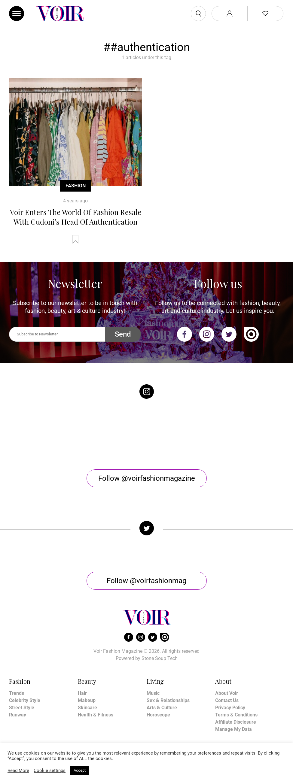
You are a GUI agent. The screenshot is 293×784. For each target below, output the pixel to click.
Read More (18, 770)
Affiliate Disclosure (235, 722)
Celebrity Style (24, 700)
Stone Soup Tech (160, 658)
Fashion (76, 186)
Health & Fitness (95, 715)
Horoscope (158, 715)
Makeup (87, 700)
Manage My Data (233, 729)
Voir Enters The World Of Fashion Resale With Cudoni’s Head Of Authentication (75, 216)
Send (123, 334)
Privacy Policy (230, 707)
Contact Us (227, 700)
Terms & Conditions (236, 715)
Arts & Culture (162, 707)
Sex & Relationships (168, 700)
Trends (16, 693)
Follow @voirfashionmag (146, 581)
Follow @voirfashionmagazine (146, 478)
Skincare (87, 707)
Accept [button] (80, 770)
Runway (17, 715)
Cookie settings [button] (50, 770)
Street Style (21, 707)
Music (153, 693)
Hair (82, 693)
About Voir (226, 693)
